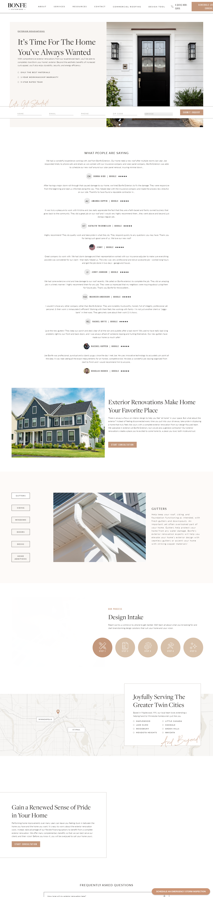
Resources (80, 6)
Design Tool (157, 6)
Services (59, 6)
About (42, 6)
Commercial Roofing (127, 6)
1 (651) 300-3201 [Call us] (181, 6)
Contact (100, 6)
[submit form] (191, 112)
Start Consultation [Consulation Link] (122, 444)
